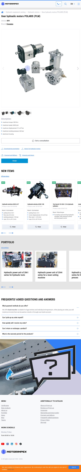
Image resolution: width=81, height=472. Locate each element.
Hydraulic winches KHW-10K (35, 204)
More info (11, 469)
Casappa (10, 24)
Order (14, 161)
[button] (78, 68)
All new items (5, 176)
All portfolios (5, 248)
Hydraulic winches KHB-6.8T (10, 204)
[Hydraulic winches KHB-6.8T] (12, 190)
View (12, 227)
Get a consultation (40, 141)
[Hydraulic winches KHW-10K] (38, 190)
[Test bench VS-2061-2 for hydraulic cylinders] (63, 190)
